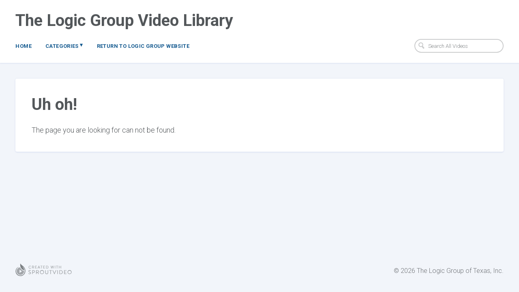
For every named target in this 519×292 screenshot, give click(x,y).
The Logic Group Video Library (124, 20)
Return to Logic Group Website (143, 46)
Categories (64, 45)
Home (23, 46)
